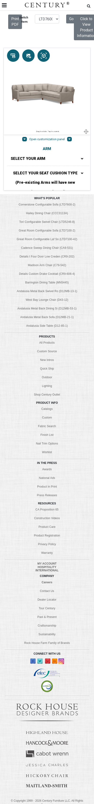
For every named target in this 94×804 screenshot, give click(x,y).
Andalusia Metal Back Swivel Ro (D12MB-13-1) (47, 291)
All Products (47, 342)
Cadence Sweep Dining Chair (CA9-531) (47, 248)
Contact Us (47, 591)
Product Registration (47, 535)
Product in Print (47, 486)
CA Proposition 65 (47, 509)
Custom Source (47, 351)
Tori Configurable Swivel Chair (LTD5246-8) (47, 222)
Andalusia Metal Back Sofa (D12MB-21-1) (47, 317)
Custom (47, 417)
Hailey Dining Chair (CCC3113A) (47, 213)
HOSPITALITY (47, 567)
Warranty (47, 552)
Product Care (47, 527)
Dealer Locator (47, 599)
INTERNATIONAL (47, 570)
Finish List (47, 435)
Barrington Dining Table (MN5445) (47, 282)
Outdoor (47, 377)
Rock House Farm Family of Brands (47, 643)
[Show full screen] (86, 131)
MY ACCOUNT (47, 563)
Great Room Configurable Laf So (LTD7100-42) (47, 239)
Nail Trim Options (47, 443)
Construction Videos (47, 518)
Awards (47, 469)
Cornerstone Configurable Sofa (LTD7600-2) (47, 204)
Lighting (47, 386)
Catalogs (47, 409)
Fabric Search (47, 426)
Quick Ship (47, 368)
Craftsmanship (47, 625)
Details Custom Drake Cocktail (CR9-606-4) (47, 273)
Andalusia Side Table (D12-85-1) (47, 325)
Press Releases (47, 495)
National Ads (47, 478)
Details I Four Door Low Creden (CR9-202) (47, 256)
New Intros (47, 360)
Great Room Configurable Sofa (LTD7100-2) (47, 230)
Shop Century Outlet (47, 394)
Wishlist (47, 452)
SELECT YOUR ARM (47, 158)
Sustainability (47, 634)
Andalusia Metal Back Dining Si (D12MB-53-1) (47, 308)
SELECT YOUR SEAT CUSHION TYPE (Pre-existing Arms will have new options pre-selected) (48, 183)
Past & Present (47, 617)
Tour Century (47, 608)
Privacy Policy (47, 544)
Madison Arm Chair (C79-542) (47, 265)
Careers (47, 582)
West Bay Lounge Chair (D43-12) (47, 299)
